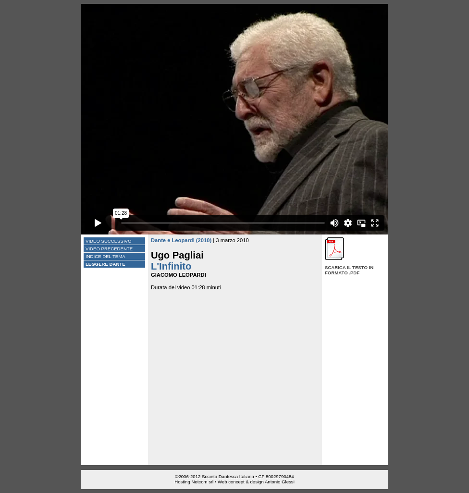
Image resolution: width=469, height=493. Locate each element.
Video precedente (109, 248)
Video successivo (108, 241)
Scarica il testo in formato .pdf (349, 270)
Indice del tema (105, 256)
